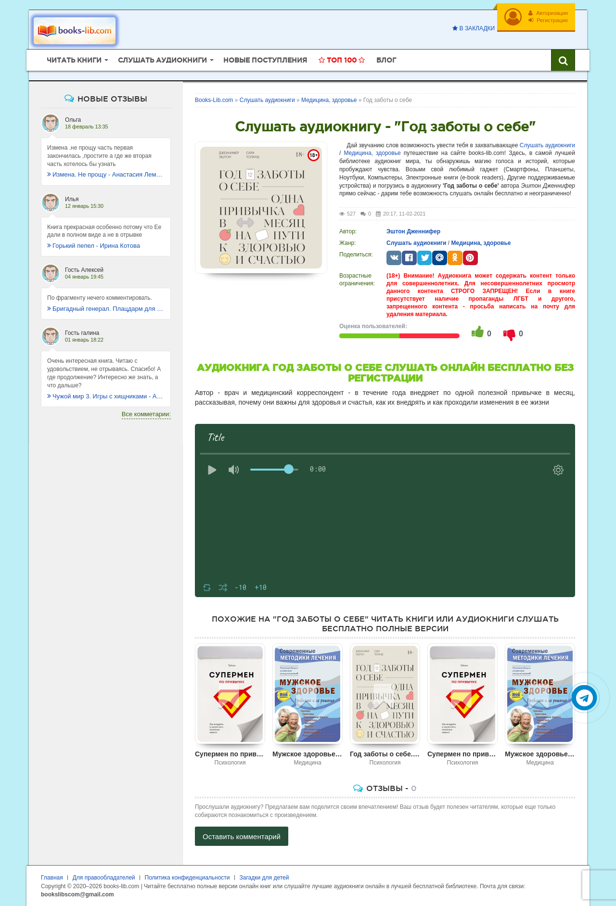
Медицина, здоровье (372, 153)
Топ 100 (342, 60)
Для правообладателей (104, 877)
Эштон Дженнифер (413, 231)
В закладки (473, 28)
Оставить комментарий (242, 836)
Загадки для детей (264, 877)
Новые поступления (265, 60)
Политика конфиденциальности (187, 877)
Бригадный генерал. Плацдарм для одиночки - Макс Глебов (106, 308)
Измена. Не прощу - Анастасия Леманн (106, 174)
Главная (52, 877)
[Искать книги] (563, 60)
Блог (386, 60)
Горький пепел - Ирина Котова (93, 245)
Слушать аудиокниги (547, 145)
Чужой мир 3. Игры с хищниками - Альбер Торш (106, 396)
